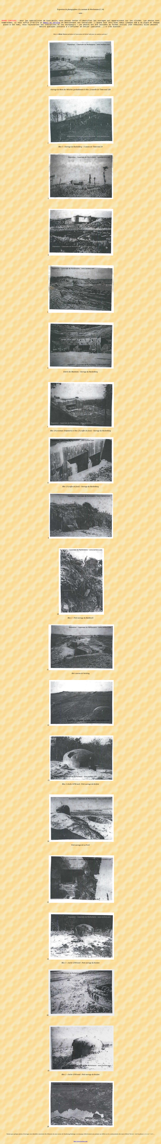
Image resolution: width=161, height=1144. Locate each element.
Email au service (51, 23)
